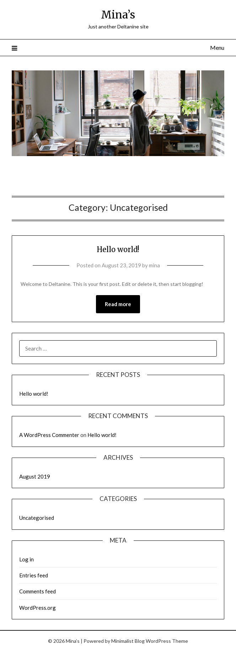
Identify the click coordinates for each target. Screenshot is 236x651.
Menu (217, 47)
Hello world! (118, 249)
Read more (118, 304)
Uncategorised (36, 517)
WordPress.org (37, 607)
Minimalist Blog (128, 641)
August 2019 (34, 476)
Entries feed (33, 575)
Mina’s (118, 14)
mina (154, 265)
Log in (26, 559)
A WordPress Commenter (49, 435)
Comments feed (37, 591)
